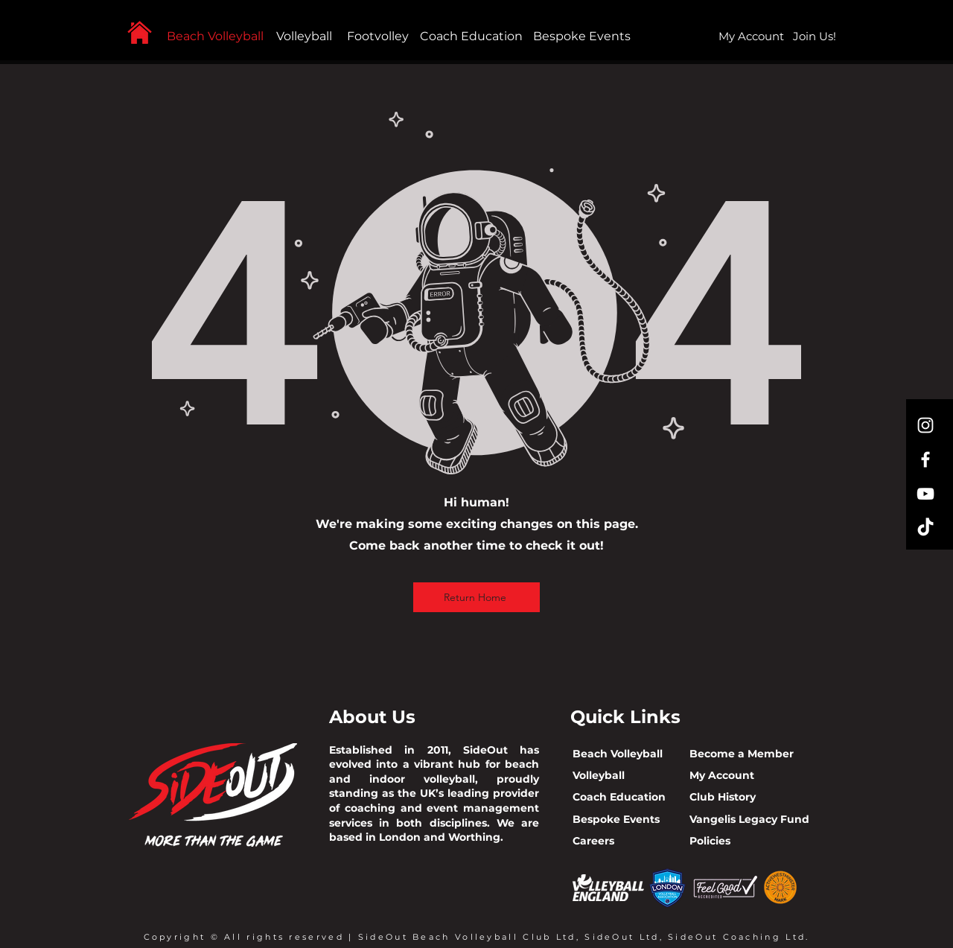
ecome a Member (746, 753)
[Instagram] (925, 425)
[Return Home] (476, 597)
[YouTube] (925, 493)
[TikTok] (925, 528)
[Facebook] (925, 459)
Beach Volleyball (215, 36)
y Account (726, 775)
